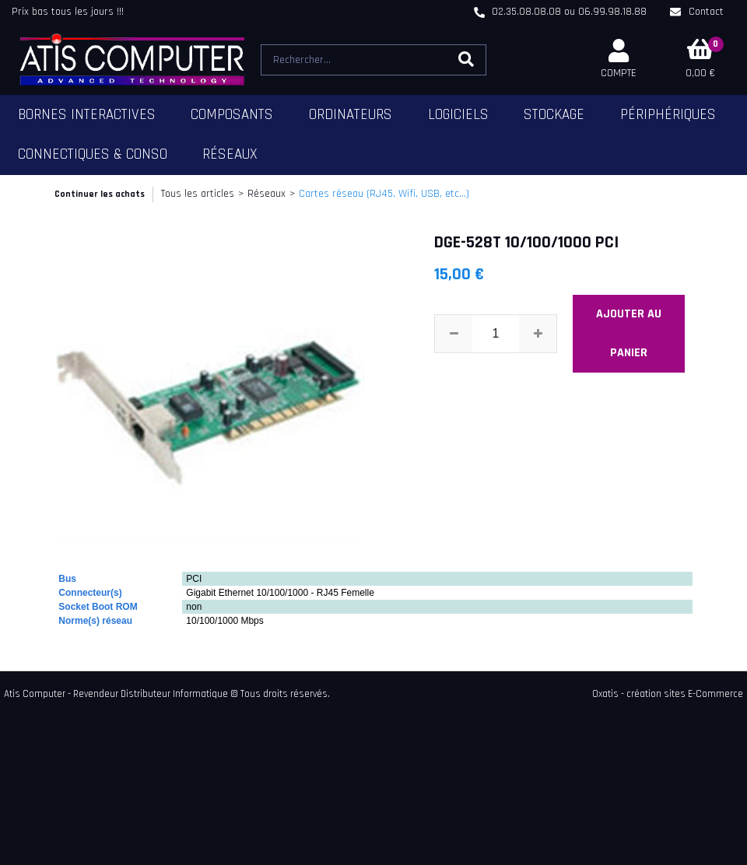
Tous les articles (197, 194)
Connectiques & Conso (92, 154)
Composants (232, 114)
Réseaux (230, 154)
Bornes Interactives (87, 114)
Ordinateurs (350, 114)
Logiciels (458, 114)
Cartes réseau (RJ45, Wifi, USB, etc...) (384, 194)
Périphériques (668, 114)
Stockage (554, 114)
